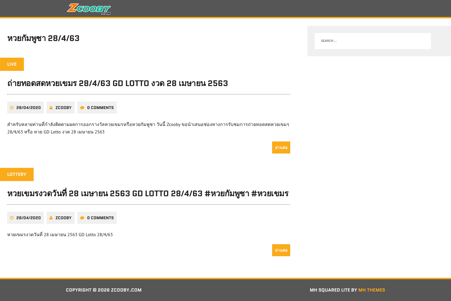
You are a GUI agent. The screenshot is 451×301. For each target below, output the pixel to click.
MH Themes (371, 290)
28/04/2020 (28, 107)
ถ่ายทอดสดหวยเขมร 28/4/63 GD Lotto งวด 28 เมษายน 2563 (117, 83)
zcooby (64, 107)
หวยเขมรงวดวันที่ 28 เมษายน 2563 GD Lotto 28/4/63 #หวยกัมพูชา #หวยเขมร (147, 193)
